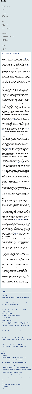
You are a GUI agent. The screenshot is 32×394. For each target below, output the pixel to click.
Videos (3, 25)
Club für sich (5, 33)
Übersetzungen (5, 24)
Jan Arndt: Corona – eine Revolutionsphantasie (11, 315)
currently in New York (20, 162)
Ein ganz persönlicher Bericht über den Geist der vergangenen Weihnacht (12, 50)
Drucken (26, 289)
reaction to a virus (21, 256)
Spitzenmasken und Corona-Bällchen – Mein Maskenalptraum (14, 357)
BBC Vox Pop (23, 58)
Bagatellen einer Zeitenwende (8, 306)
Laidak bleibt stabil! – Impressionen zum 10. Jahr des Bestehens (14, 344)
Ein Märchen (4, 355)
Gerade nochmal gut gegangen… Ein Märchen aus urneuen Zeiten (15, 367)
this (2, 259)
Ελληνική (4, 48)
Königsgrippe (5, 16)
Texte (3, 21)
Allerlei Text (10, 291)
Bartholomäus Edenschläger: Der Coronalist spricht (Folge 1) (14, 375)
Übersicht (2, 293)
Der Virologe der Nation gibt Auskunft (9, 365)
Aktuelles (4, 5)
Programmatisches (6, 6)
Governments (19, 219)
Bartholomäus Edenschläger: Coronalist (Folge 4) (11, 384)
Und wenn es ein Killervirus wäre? (8, 334)
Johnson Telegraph (7, 178)
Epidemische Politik (6, 311)
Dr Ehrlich (14, 119)
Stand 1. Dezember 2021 (7, 349)
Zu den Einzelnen (5, 351)
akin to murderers (8, 148)
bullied (15, 219)
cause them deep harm (23, 101)
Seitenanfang (29, 289)
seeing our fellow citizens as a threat (8, 220)
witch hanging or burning (22, 227)
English (3, 45)
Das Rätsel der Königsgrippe (7, 335)
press (26, 219)
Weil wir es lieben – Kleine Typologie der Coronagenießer (13, 300)
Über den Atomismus (6, 317)
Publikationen (5, 20)
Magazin (3, 34)
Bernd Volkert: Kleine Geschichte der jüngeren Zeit (12, 359)
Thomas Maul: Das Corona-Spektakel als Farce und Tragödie (14, 337)
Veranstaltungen (6, 28)
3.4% (19, 66)
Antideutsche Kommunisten (8, 36)
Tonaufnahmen (5, 27)
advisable (28, 256)
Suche (3, 9)
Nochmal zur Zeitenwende (7, 313)
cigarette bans (15, 233)
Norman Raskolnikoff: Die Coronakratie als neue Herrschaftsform (14, 309)
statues (16, 101)
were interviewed (24, 166)
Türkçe (3, 49)
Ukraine (3, 15)
